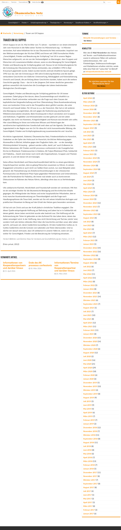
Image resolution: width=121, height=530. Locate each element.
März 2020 (87, 371)
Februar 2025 (89, 150)
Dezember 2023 (90, 203)
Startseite (6, 33)
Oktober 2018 (89, 435)
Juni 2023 (87, 225)
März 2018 (87, 461)
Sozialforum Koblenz (83, 23)
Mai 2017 (87, 498)
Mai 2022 (87, 274)
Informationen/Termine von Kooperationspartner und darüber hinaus (66, 266)
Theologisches (55, 23)
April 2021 (87, 322)
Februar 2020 (89, 375)
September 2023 (90, 214)
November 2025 (90, 117)
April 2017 (87, 502)
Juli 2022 (87, 266)
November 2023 (90, 206)
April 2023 (87, 233)
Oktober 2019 (89, 390)
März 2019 (87, 416)
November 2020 (90, 341)
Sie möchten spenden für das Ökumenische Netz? (101, 83)
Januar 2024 (88, 199)
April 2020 (87, 367)
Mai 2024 (87, 184)
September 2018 (90, 439)
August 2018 (88, 442)
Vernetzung (68, 23)
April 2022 (87, 278)
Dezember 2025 (90, 113)
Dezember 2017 (90, 472)
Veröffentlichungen (100, 23)
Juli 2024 (87, 176)
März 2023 (87, 236)
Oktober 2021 (89, 300)
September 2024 (90, 169)
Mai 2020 (87, 364)
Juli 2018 (87, 446)
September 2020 (90, 349)
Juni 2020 (87, 360)
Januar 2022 (88, 289)
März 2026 (87, 102)
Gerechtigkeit (13, 23)
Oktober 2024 (89, 165)
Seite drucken (36, 2)
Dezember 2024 (90, 158)
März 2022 (87, 281)
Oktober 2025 (89, 120)
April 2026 (87, 98)
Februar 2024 (89, 195)
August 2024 (88, 173)
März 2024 (87, 191)
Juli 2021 (87, 311)
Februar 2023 (89, 240)
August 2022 (88, 263)
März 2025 (87, 147)
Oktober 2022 (89, 255)
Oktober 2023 (89, 210)
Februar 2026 (89, 105)
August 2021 (88, 307)
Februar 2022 (89, 285)
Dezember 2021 (90, 293)
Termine (13, 2)
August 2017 (88, 487)
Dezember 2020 (90, 337)
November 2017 (90, 476)
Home (4, 22)
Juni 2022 (87, 270)
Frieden (24, 23)
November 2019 (90, 386)
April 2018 (87, 457)
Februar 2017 (89, 510)
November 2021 (90, 296)
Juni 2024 (87, 180)
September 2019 (90, 394)
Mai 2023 (87, 229)
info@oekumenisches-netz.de (98, 71)
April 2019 (87, 412)
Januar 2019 (88, 424)
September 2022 (90, 259)
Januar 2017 (88, 513)
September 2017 (90, 483)
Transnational (23, 2)
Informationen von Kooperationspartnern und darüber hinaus (14, 265)
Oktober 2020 (89, 345)
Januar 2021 (88, 334)
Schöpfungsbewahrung (38, 23)
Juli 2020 (87, 356)
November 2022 (90, 251)
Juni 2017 (87, 495)
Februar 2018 (89, 465)
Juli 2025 (87, 132)
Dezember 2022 (90, 248)
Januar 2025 (88, 154)
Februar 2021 (89, 330)
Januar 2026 (88, 109)
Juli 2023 (87, 221)
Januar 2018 (88, 468)
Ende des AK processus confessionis (40, 264)
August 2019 (88, 397)
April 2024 (87, 188)
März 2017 (87, 506)
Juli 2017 (87, 491)
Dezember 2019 (90, 382)
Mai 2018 (87, 453)
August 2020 (88, 352)
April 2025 (87, 143)
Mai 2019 (87, 409)
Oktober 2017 (89, 480)
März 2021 (87, 326)
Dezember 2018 (90, 427)
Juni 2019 (87, 405)
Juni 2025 (87, 135)
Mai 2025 (87, 139)
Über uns (5, 2)
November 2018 (90, 431)
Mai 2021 (87, 319)
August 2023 (88, 218)
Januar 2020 (88, 379)
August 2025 (88, 128)
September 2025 (90, 124)
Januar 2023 (88, 244)
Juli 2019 (87, 401)
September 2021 (90, 304)
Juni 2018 (87, 450)
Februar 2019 (89, 420)
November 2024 (90, 161)
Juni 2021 (87, 315)
